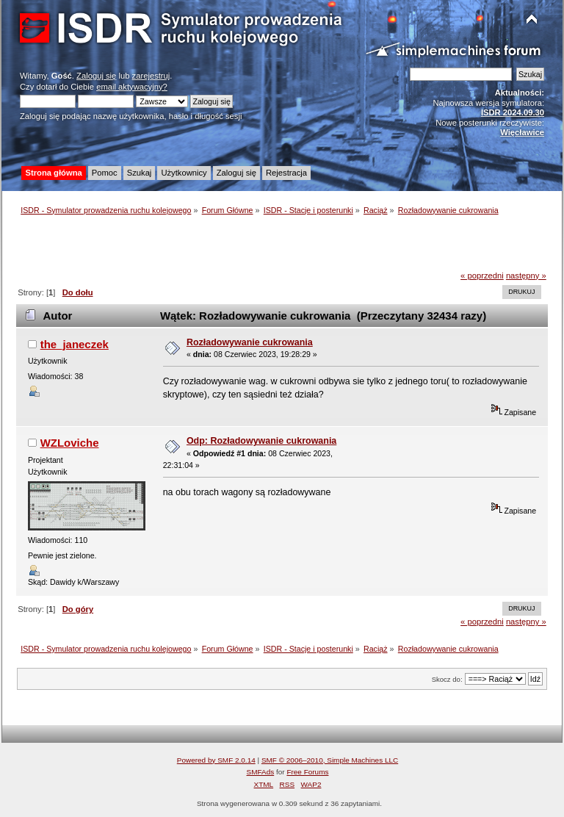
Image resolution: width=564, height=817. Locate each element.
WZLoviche (69, 442)
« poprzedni (482, 275)
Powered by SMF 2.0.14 (216, 760)
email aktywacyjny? (131, 86)
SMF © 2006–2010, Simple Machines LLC (329, 760)
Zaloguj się (96, 75)
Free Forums (307, 772)
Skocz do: (447, 679)
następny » (526, 275)
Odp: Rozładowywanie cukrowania (261, 441)
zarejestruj (151, 75)
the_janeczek (74, 344)
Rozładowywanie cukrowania (250, 342)
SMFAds (261, 772)
